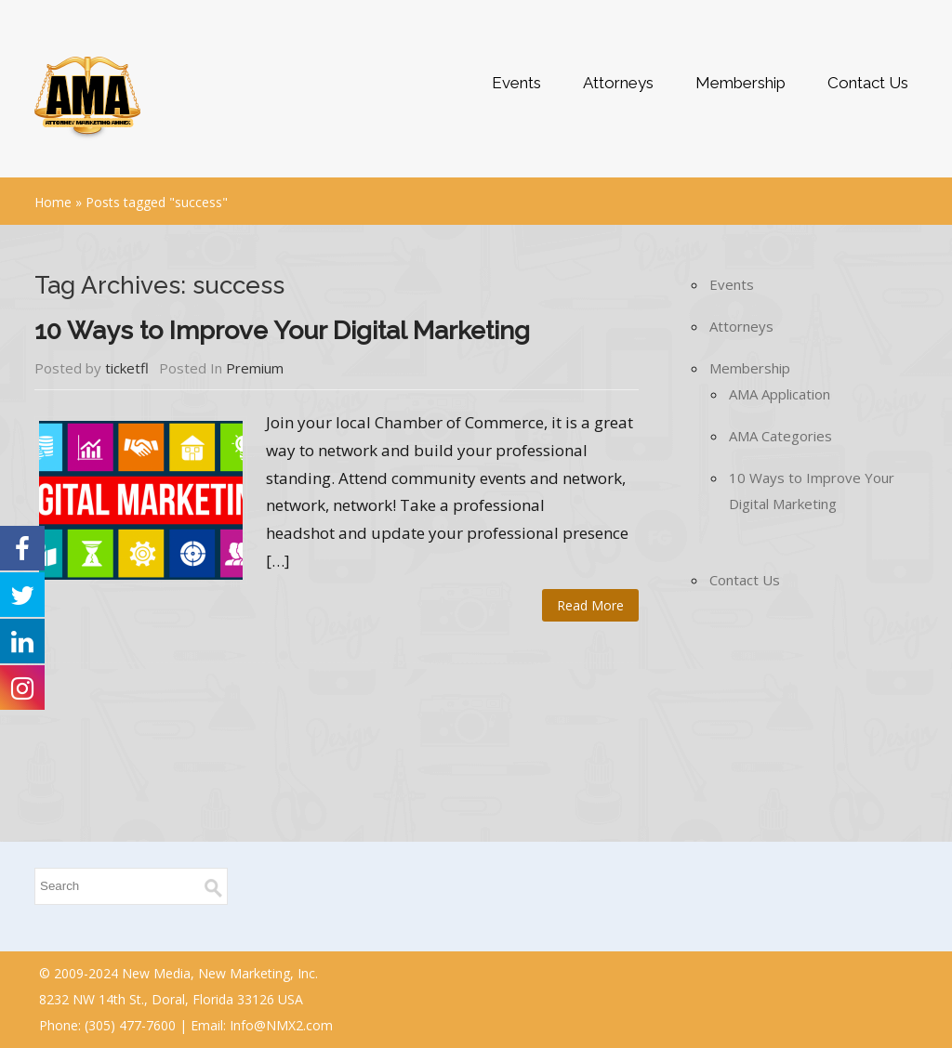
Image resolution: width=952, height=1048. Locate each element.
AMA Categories (780, 435)
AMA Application (779, 394)
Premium (255, 368)
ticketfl (127, 368)
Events (516, 82)
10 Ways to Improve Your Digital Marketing (282, 330)
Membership (740, 82)
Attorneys (618, 82)
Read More (590, 605)
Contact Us (867, 82)
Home (53, 202)
